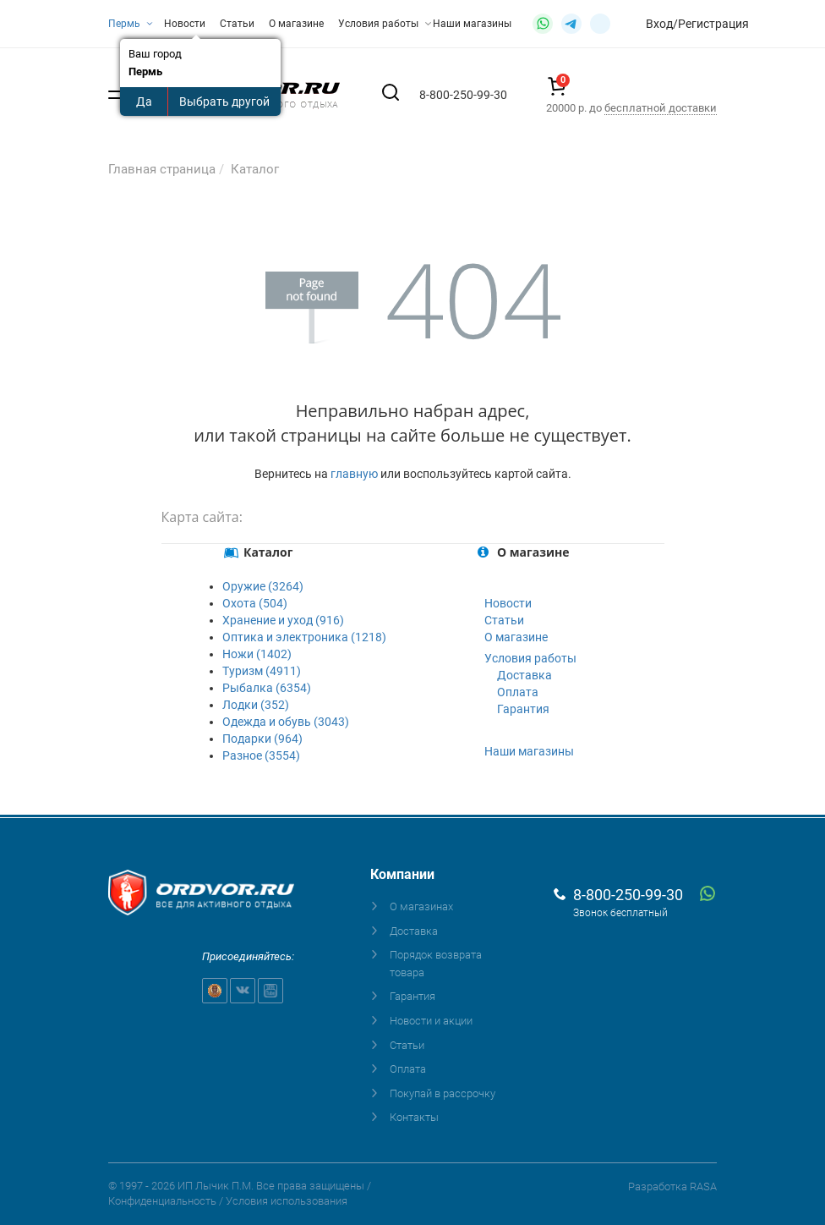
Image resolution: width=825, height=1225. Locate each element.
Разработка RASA (672, 1186)
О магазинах (421, 906)
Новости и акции (431, 1020)
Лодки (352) (255, 704)
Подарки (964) (262, 738)
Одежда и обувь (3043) (285, 721)
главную (354, 474)
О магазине (296, 24)
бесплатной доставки (660, 108)
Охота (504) (254, 603)
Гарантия (523, 709)
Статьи (237, 24)
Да (144, 101)
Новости (184, 24)
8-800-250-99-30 (628, 895)
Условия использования (286, 1201)
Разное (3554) (261, 755)
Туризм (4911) (261, 671)
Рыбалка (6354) (266, 688)
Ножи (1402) (257, 654)
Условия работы (384, 24)
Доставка (524, 675)
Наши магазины (472, 24)
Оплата (517, 692)
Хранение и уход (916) (283, 620)
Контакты (414, 1117)
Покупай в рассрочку (442, 1093)
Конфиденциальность (162, 1201)
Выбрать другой (224, 101)
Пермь (131, 24)
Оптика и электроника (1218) (304, 637)
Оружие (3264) (262, 586)
